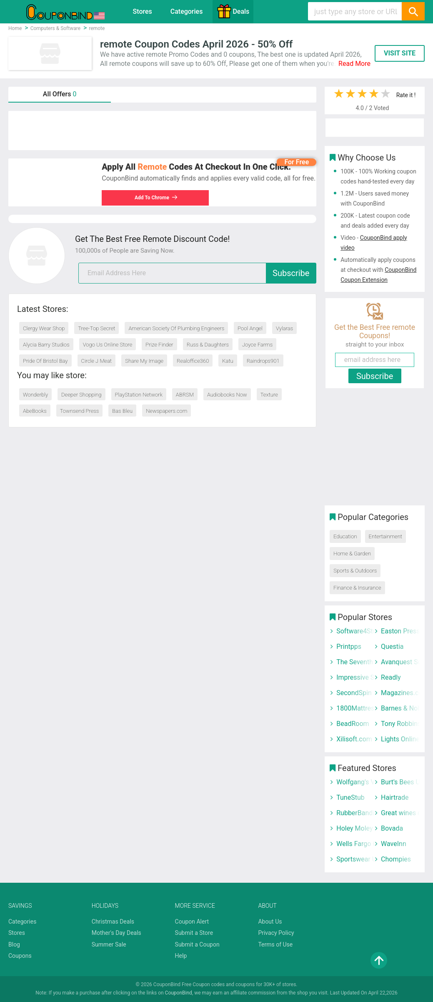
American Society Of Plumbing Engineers (176, 328)
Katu (227, 361)
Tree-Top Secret (96, 328)
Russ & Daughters (208, 345)
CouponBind (178, 993)
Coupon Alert (192, 921)
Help (181, 955)
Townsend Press (79, 411)
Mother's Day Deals (116, 932)
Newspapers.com (166, 411)
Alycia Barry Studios (46, 345)
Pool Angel (250, 328)
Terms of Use (275, 944)
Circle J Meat (96, 361)
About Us (270, 921)
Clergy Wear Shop (44, 328)
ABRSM (185, 395)
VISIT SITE (399, 53)
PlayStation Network (139, 395)
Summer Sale (109, 944)
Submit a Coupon (197, 944)
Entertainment (385, 536)
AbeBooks (35, 411)
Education (345, 536)
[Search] (413, 11)
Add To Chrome (156, 198)
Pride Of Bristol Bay (45, 361)
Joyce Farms (257, 345)
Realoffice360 (193, 361)
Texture (269, 395)
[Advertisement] (162, 130)
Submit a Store (194, 932)
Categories (186, 11)
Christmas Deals (113, 921)
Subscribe (291, 273)
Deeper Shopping (81, 395)
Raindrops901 (263, 361)
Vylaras (284, 328)
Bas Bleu (122, 411)
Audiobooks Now (227, 395)
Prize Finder (159, 345)
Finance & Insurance (357, 588)
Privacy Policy (276, 932)
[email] (197, 273)
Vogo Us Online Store (108, 345)
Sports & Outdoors (355, 571)
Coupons (20, 955)
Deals (233, 11)
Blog (14, 944)
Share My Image (144, 361)
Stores (142, 11)
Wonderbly (35, 395)
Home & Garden (352, 553)
